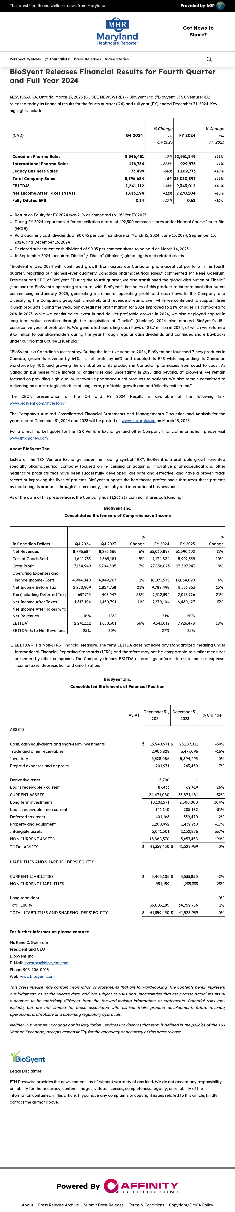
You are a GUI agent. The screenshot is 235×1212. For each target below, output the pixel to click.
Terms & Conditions (146, 1205)
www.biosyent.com (37, 976)
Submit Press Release (104, 1205)
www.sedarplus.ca (139, 420)
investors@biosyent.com (46, 962)
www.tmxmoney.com (29, 438)
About (27, 1205)
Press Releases (87, 59)
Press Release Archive (58, 1205)
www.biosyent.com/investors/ (37, 403)
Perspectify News (25, 59)
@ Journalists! (57, 59)
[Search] (209, 59)
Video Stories (117, 59)
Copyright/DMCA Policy (191, 1205)
